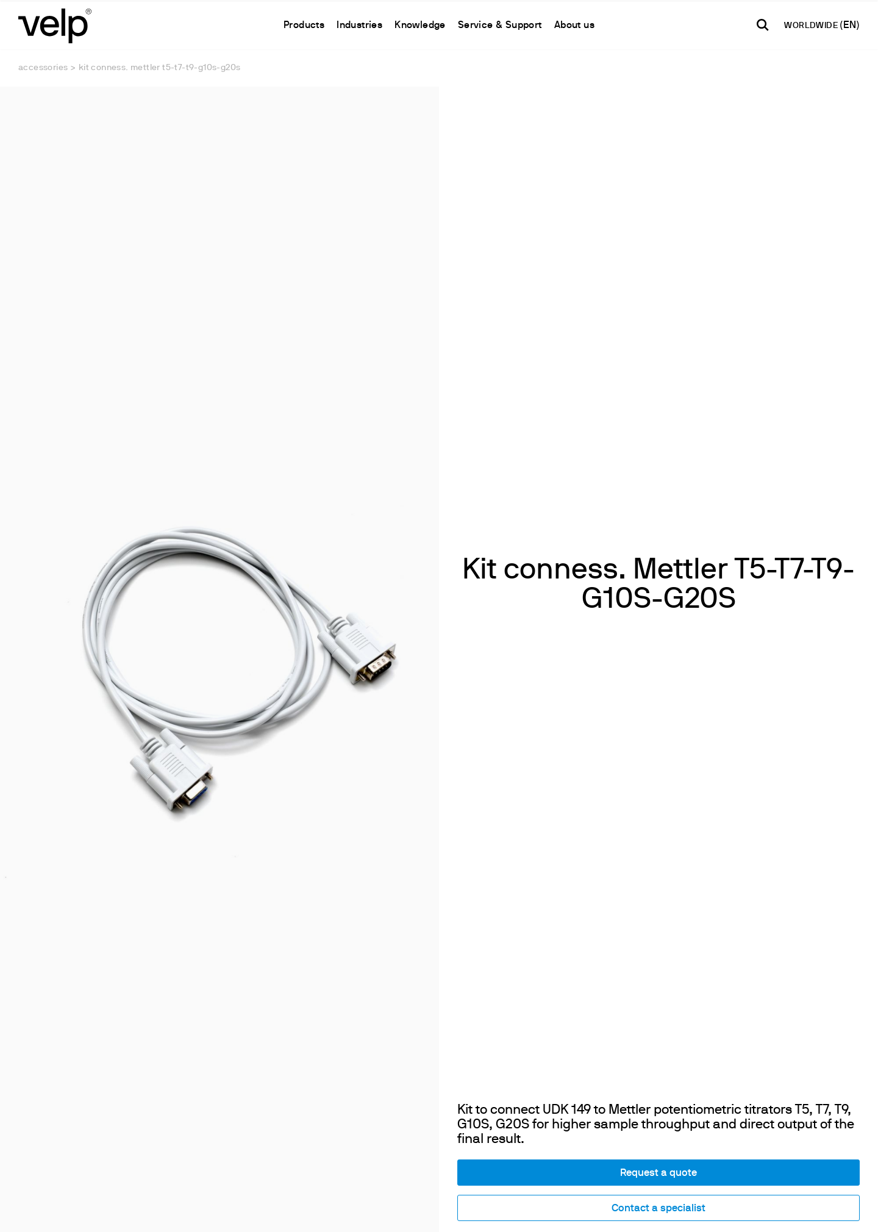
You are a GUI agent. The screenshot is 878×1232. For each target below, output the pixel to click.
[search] (763, 25)
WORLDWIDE (812, 26)
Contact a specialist (658, 1083)
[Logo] (54, 25)
